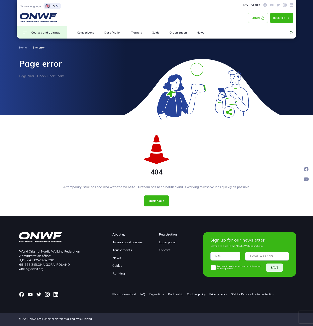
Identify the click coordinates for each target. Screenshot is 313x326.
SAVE (274, 267)
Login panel (167, 242)
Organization (178, 32)
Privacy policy (218, 294)
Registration (168, 234)
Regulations (156, 294)
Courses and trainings (45, 32)
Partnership (175, 294)
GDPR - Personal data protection (252, 294)
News (200, 32)
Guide (155, 32)
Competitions (85, 32)
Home (23, 47)
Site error (39, 47)
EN (50, 6)
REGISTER (279, 17)
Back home (156, 201)
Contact (255, 4)
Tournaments (122, 250)
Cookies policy (196, 294)
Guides (117, 266)
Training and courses (127, 242)
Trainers (136, 32)
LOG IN (256, 17)
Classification (112, 32)
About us (118, 234)
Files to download (124, 294)
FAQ (245, 4)
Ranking (118, 273)
